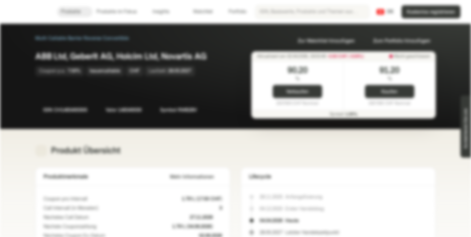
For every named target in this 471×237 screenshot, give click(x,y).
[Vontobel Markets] (28, 11)
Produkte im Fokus (121, 11)
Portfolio (233, 11)
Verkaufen (297, 91)
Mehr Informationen (196, 177)
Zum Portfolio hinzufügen (397, 41)
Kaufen (389, 91)
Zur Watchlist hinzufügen (322, 41)
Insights (164, 11)
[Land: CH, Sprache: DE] (385, 11)
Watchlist (199, 11)
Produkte (75, 11)
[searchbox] (312, 11)
